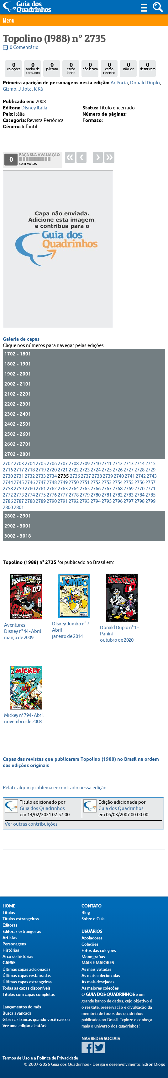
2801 (19, 517)
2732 (30, 486)
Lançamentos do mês (22, 1006)
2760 (30, 498)
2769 (128, 498)
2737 (86, 486)
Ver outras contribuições (31, 824)
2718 (30, 479)
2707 (63, 473)
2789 (41, 511)
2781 (107, 504)
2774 (30, 504)
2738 (97, 486)
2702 (8, 473)
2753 (107, 492)
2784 (139, 504)
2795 (107, 511)
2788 (30, 511)
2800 (8, 517)
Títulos (9, 912)
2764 (74, 498)
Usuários (91, 931)
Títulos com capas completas (29, 994)
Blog (85, 912)
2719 (41, 479)
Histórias (11, 950)
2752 (96, 492)
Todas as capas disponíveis (26, 988)
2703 (19, 473)
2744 (8, 492)
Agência (119, 83)
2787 (19, 511)
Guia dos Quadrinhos (42, 809)
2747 (41, 492)
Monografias (93, 956)
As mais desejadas (97, 981)
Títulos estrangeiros (21, 918)
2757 (150, 492)
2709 (85, 473)
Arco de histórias (18, 956)
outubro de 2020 (120, 632)
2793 (85, 511)
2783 (128, 504)
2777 (63, 504)
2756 (139, 492)
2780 (96, 504)
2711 (107, 473)
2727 (128, 479)
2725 (107, 479)
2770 (139, 498)
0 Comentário (24, 47)
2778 (74, 504)
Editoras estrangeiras (22, 931)
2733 (41, 486)
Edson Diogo (153, 1064)
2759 (19, 498)
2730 (8, 486)
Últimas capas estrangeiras (27, 981)
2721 (63, 479)
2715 (150, 473)
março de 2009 (24, 630)
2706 (52, 473)
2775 (41, 504)
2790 (52, 511)
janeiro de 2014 (72, 628)
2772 (8, 504)
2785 (150, 504)
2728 (139, 479)
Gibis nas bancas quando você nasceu (36, 1019)
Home (9, 906)
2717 (19, 479)
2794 (96, 511)
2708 (74, 473)
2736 (75, 486)
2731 (19, 486)
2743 (152, 486)
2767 (107, 498)
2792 (74, 511)
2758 (8, 498)
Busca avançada (17, 1013)
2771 (150, 498)
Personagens (14, 943)
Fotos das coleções (98, 950)
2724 (96, 479)
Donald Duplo (145, 83)
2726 (118, 479)
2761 (41, 498)
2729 (150, 479)
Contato (91, 906)
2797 (128, 511)
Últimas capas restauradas (27, 975)
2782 (118, 504)
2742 (141, 486)
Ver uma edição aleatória (25, 1025)
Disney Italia (34, 108)
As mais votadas (96, 969)
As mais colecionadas (100, 975)
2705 (41, 473)
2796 (118, 511)
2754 (118, 492)
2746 (30, 492)
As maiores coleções (100, 988)
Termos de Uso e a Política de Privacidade (40, 1057)
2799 (150, 511)
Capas (9, 962)
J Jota (25, 89)
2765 (85, 498)
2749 (63, 492)
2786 (8, 511)
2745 (19, 492)
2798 (139, 511)
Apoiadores (91, 937)
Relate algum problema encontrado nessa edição (55, 788)
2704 (30, 473)
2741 (130, 486)
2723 (85, 479)
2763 (63, 498)
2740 (119, 486)
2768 (118, 498)
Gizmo (9, 89)
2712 (118, 473)
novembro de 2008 (24, 717)
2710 (96, 473)
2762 (52, 498)
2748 (52, 492)
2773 (19, 504)
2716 (8, 479)
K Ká (38, 89)
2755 (128, 492)
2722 (74, 479)
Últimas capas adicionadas (26, 969)
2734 (52, 486)
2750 (74, 492)
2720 (52, 479)
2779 (85, 504)
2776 (52, 504)
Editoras (10, 925)
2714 (139, 473)
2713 (128, 473)
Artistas (10, 937)
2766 (96, 498)
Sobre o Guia (93, 918)
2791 (63, 511)
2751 (85, 492)
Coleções (89, 944)
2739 (108, 486)
